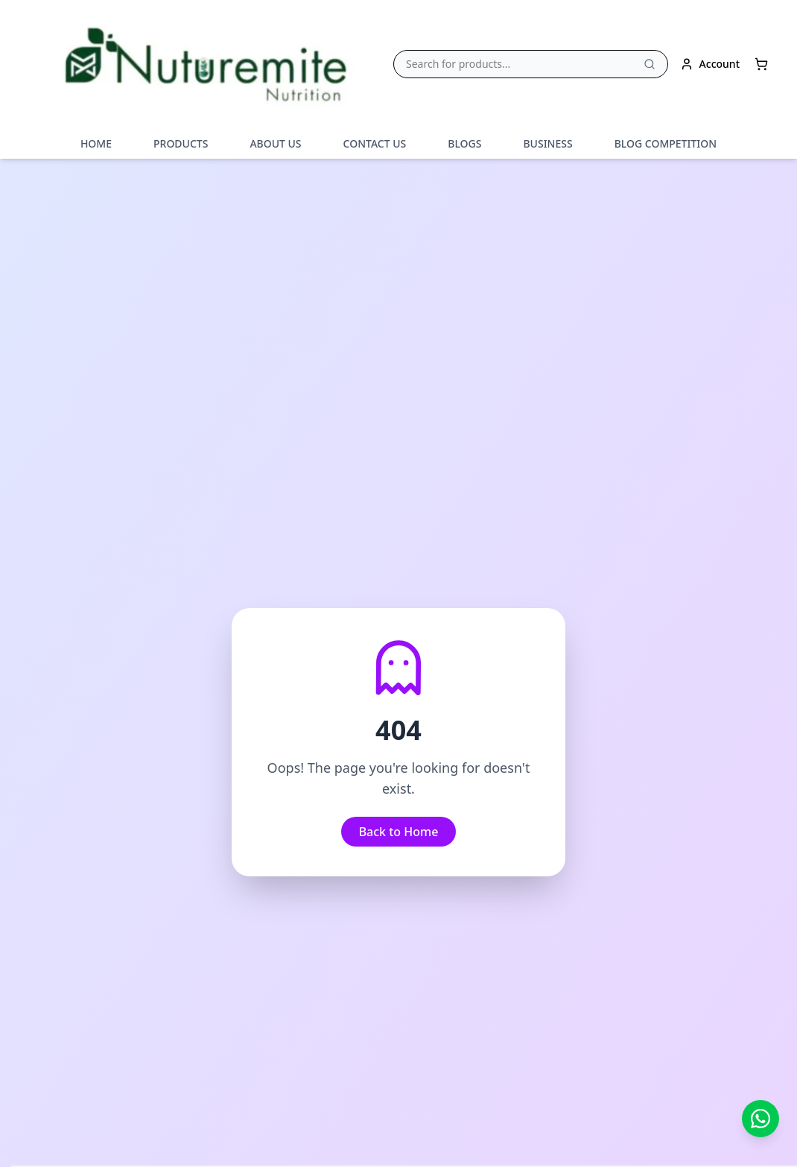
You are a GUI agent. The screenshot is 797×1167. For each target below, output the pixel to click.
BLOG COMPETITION (666, 143)
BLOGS (464, 143)
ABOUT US (275, 143)
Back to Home (398, 831)
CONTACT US (375, 143)
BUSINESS (547, 143)
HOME (96, 143)
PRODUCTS (180, 143)
